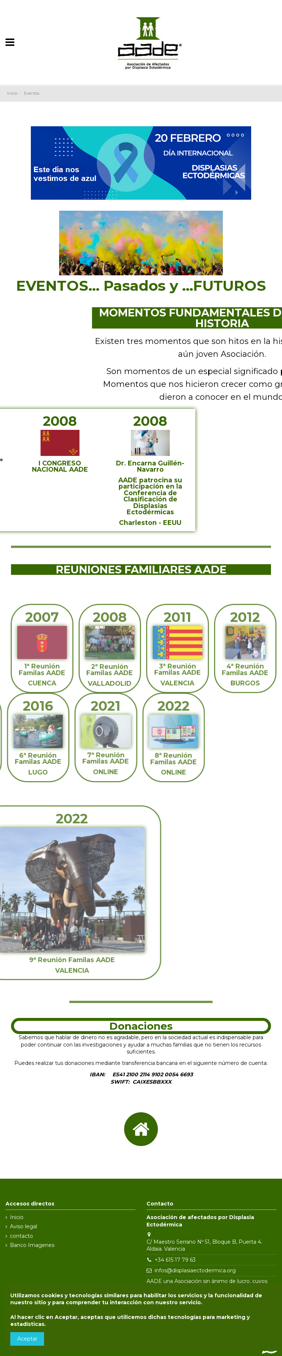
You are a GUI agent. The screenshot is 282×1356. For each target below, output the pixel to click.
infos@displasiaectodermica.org (195, 1270)
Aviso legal (23, 1226)
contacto (21, 1236)
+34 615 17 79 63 (175, 1260)
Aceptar (27, 1338)
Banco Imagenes (32, 1245)
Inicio (17, 1217)
